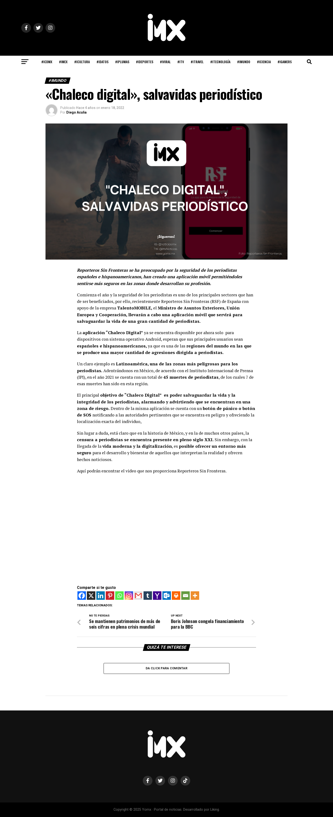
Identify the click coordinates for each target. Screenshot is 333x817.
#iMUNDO (243, 61)
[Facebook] (81, 595)
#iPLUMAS (122, 61)
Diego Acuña (76, 112)
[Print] (176, 595)
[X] (91, 595)
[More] (195, 595)
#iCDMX (46, 61)
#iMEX (63, 61)
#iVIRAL (165, 61)
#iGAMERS (285, 61)
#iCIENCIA (264, 61)
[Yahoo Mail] (157, 595)
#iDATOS (102, 61)
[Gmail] (138, 595)
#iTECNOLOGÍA (220, 61)
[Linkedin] (100, 595)
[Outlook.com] (166, 595)
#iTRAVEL (197, 61)
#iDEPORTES (144, 61)
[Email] (185, 595)
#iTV (180, 61)
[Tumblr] (148, 595)
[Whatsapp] (119, 595)
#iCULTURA (82, 61)
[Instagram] (129, 595)
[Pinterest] (110, 595)
